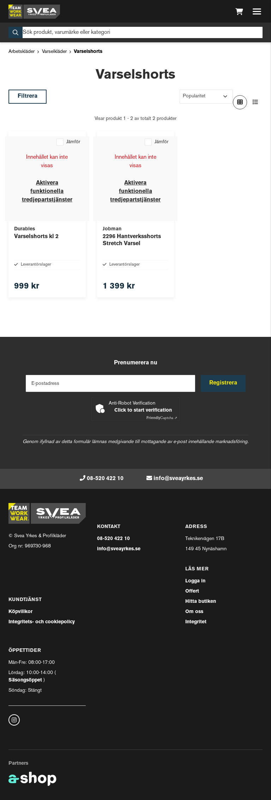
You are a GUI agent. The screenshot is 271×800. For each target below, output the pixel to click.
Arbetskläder (21, 51)
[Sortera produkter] (206, 97)
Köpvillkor (20, 612)
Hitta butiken (200, 601)
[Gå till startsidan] (34, 12)
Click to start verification (143, 410)
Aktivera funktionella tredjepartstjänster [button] (47, 191)
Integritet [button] (195, 622)
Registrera (223, 383)
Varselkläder (54, 51)
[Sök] (135, 32)
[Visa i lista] (255, 102)
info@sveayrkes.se (178, 478)
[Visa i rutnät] (240, 102)
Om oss (194, 612)
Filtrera (27, 96)
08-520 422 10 (105, 478)
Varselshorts (88, 51)
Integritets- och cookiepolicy (41, 622)
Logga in (195, 581)
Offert (192, 591)
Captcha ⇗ (161, 418)
